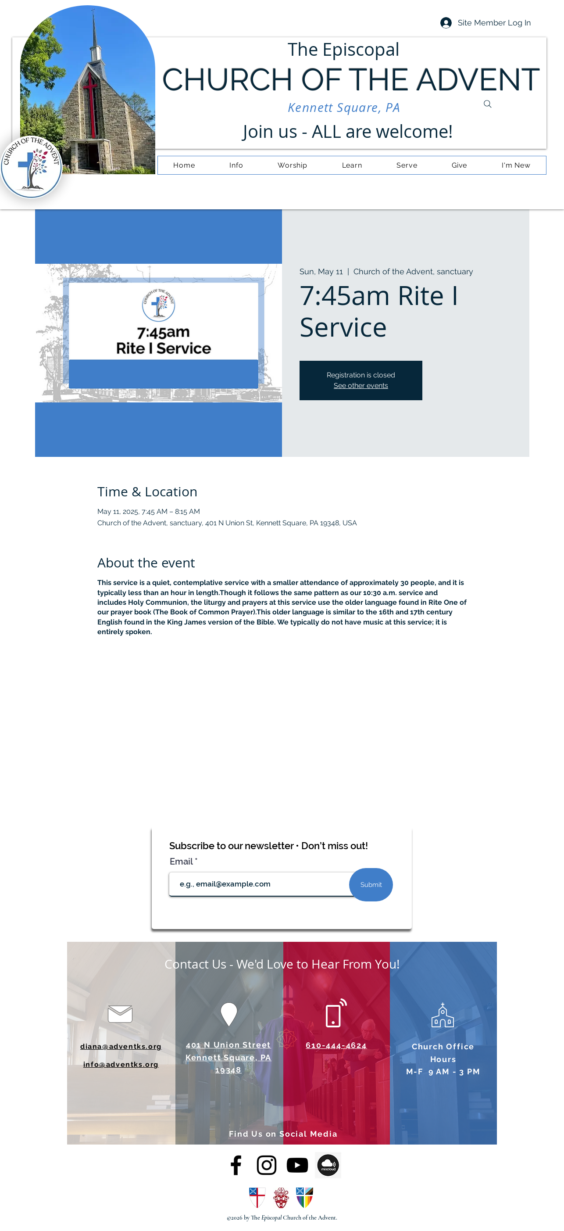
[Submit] (371, 884)
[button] (236, 165)
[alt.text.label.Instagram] (266, 1165)
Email (182, 861)
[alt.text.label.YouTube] (297, 1165)
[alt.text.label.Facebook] (236, 1165)
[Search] (487, 104)
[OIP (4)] (328, 1165)
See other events (361, 385)
